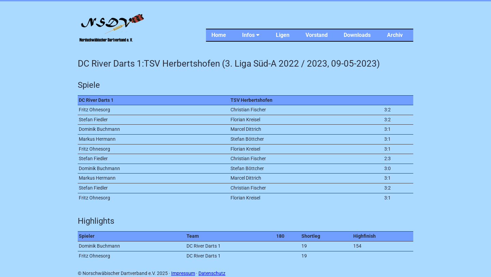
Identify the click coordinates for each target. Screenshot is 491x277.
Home (218, 35)
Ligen (282, 35)
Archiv (395, 35)
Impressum (183, 273)
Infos (250, 35)
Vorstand (317, 35)
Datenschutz (211, 273)
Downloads (357, 35)
